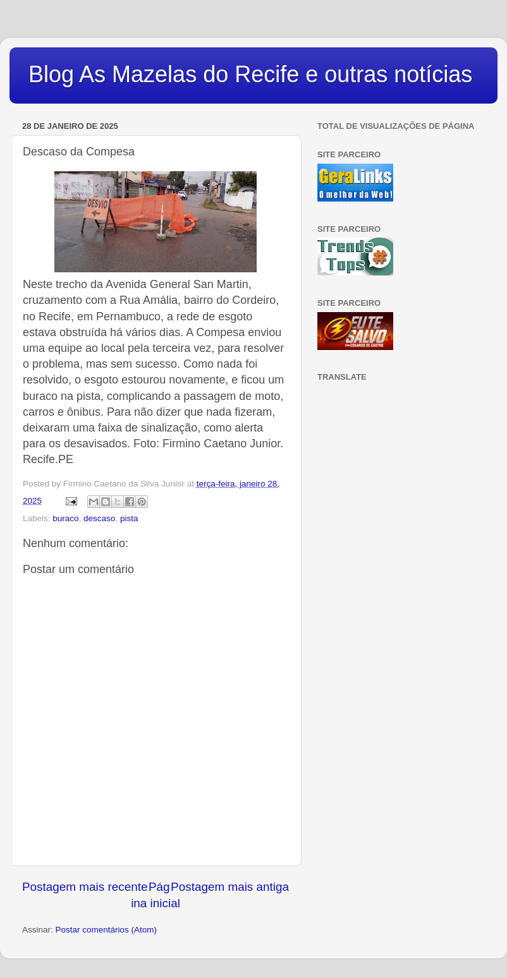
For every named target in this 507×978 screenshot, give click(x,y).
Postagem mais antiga (230, 886)
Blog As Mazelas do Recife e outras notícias (250, 74)
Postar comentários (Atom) (106, 929)
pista (129, 518)
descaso (99, 518)
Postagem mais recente (84, 886)
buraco (65, 518)
